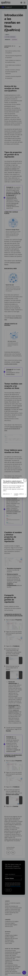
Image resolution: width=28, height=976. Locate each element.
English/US (6, 494)
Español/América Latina (19, 494)
